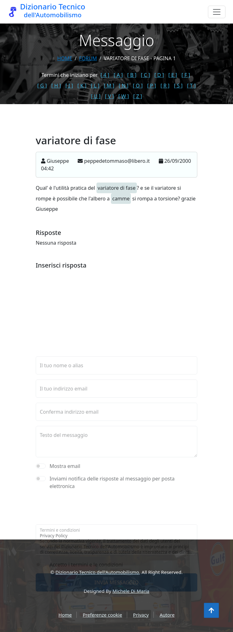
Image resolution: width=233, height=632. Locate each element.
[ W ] (123, 96)
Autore (167, 615)
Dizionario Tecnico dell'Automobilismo (97, 572)
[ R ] (164, 85)
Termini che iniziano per (69, 75)
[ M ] (109, 85)
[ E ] (172, 75)
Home (64, 58)
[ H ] (56, 85)
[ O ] (137, 85)
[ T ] (191, 85)
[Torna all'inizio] (211, 610)
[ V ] (109, 96)
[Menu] (216, 12)
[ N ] (123, 85)
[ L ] (95, 85)
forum (88, 58)
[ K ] (81, 85)
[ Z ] (137, 96)
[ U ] (96, 96)
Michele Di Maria (130, 591)
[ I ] (69, 85)
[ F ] (186, 75)
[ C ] (145, 75)
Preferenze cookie (102, 615)
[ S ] (178, 85)
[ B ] (131, 75)
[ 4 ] (105, 75)
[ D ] (159, 75)
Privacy (141, 615)
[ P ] (151, 85)
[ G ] (42, 85)
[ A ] (118, 75)
